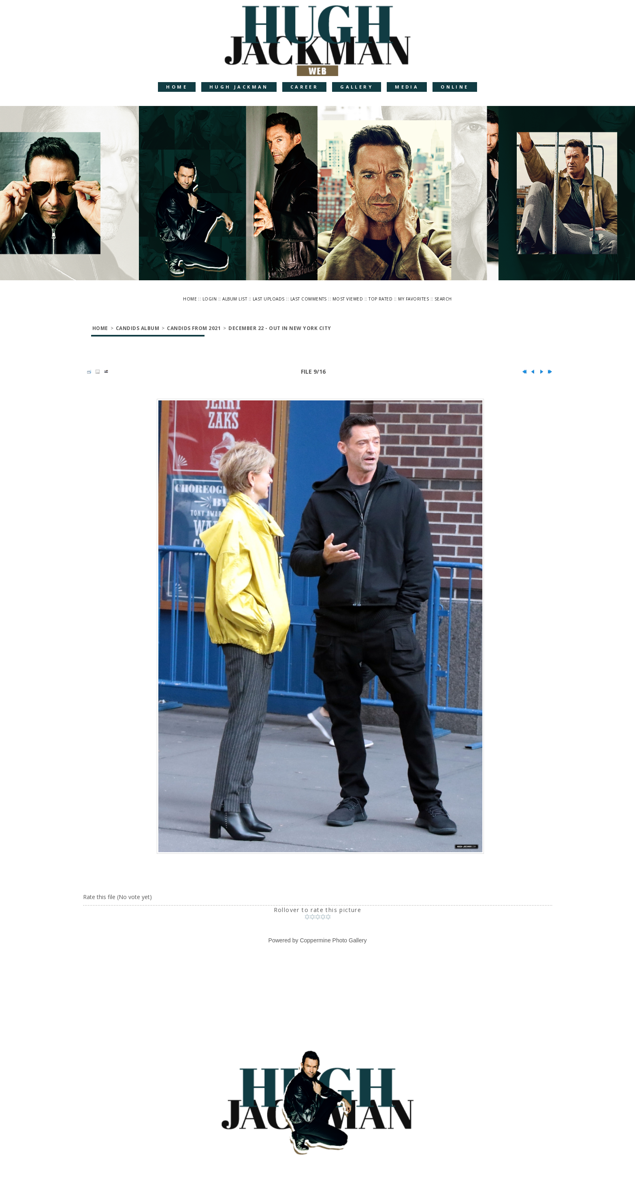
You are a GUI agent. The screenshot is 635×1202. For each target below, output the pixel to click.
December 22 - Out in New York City (279, 328)
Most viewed (347, 299)
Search (443, 299)
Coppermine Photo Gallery (333, 940)
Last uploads (269, 299)
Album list (234, 299)
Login (209, 299)
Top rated (380, 299)
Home (177, 87)
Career (304, 87)
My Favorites (413, 299)
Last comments (308, 299)
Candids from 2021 (194, 328)
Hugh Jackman (238, 87)
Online (455, 87)
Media (407, 87)
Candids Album (137, 328)
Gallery (356, 87)
